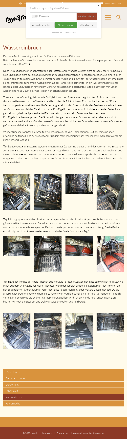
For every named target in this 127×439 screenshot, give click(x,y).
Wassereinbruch (15, 397)
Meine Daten (13, 372)
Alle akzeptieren (66, 25)
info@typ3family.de (113, 3)
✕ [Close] (98, 5)
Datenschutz (63, 433)
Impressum (47, 433)
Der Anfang (12, 384)
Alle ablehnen (87, 25)
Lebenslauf (12, 391)
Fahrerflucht (13, 403)
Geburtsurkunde (15, 378)
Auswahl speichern (42, 25)
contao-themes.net (94, 433)
